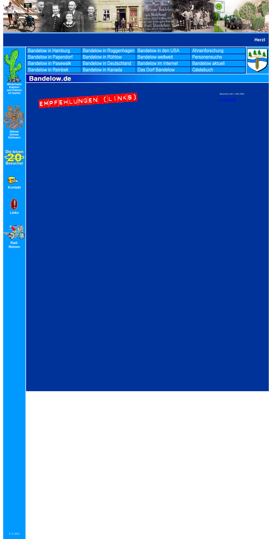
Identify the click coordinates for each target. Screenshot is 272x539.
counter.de (227, 99)
